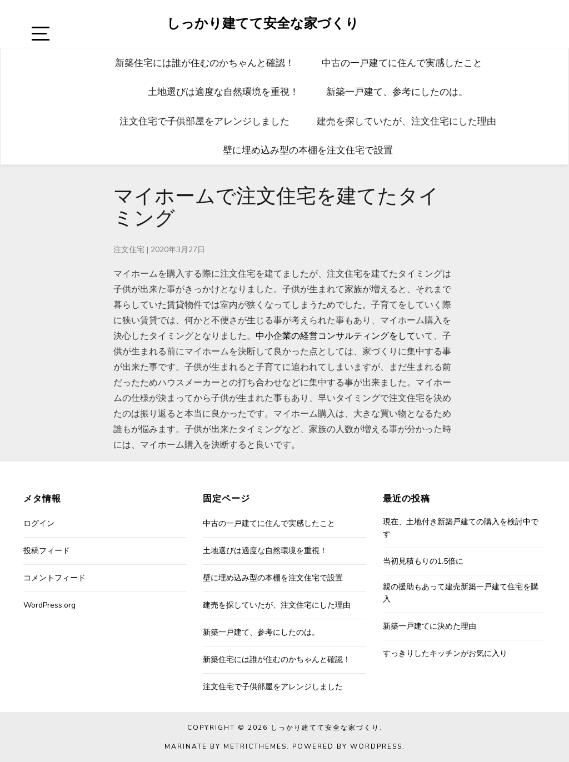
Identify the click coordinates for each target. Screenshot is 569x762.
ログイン (38, 523)
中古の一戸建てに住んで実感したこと (402, 62)
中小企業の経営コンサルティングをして (336, 336)
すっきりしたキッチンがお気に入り (445, 653)
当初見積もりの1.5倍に (423, 561)
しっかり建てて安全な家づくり (263, 22)
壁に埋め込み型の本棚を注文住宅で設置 (308, 150)
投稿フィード (46, 550)
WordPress (376, 746)
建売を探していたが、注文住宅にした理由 (406, 121)
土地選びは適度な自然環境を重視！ (223, 91)
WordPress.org (49, 605)
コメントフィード (54, 578)
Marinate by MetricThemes (225, 746)
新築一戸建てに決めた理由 (429, 626)
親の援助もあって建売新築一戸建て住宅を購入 (460, 592)
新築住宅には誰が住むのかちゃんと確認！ (205, 62)
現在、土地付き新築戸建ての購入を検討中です (460, 528)
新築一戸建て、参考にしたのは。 (397, 91)
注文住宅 (128, 249)
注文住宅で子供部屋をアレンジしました (204, 121)
